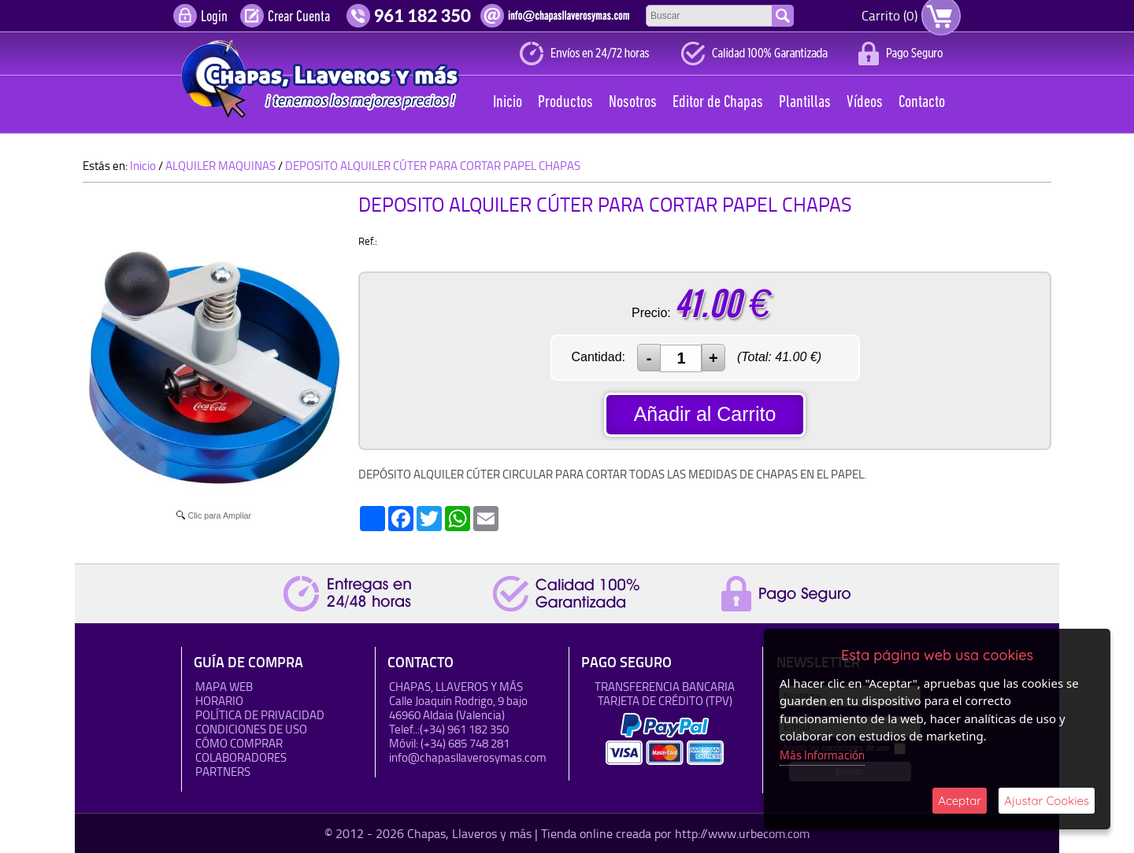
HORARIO (219, 700)
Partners (222, 771)
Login (214, 17)
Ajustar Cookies (1046, 800)
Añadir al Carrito (705, 414)
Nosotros (633, 103)
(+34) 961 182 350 (464, 729)
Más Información (822, 755)
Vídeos (865, 103)
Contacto (922, 103)
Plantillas (805, 103)
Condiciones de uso (251, 729)
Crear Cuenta (299, 17)
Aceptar (959, 800)
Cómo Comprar (239, 743)
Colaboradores (241, 757)
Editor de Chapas (718, 103)
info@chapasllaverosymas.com (468, 757)
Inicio (507, 103)
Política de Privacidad (259, 715)
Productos (565, 103)
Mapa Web (224, 686)
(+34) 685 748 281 (465, 743)
